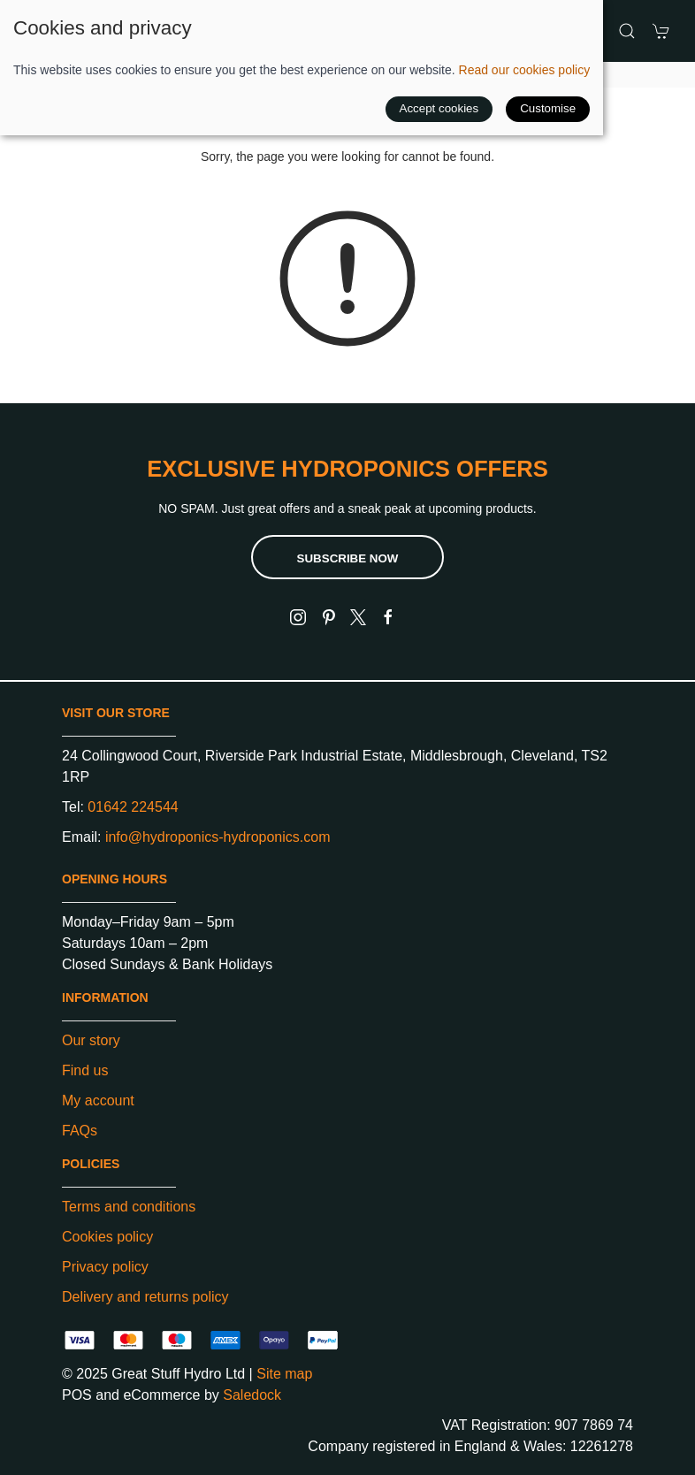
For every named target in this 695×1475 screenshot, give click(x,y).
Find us (85, 1070)
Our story (91, 1040)
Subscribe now (348, 558)
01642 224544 (133, 806)
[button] (627, 31)
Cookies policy (107, 1236)
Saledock (252, 1394)
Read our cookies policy (525, 70)
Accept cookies (439, 108)
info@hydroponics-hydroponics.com (218, 836)
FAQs (79, 1130)
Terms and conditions (128, 1206)
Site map (284, 1373)
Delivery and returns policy (145, 1296)
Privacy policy (105, 1266)
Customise (548, 108)
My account (98, 1100)
